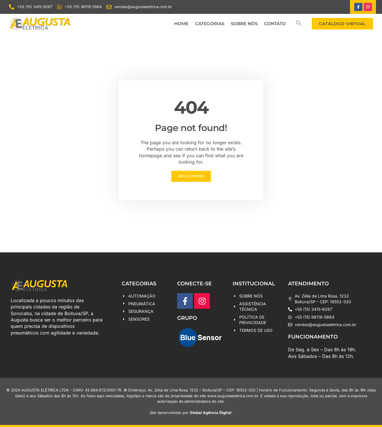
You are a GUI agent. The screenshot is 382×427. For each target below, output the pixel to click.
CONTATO (275, 23)
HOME (181, 23)
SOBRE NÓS (244, 23)
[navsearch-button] (299, 23)
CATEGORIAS (209, 23)
